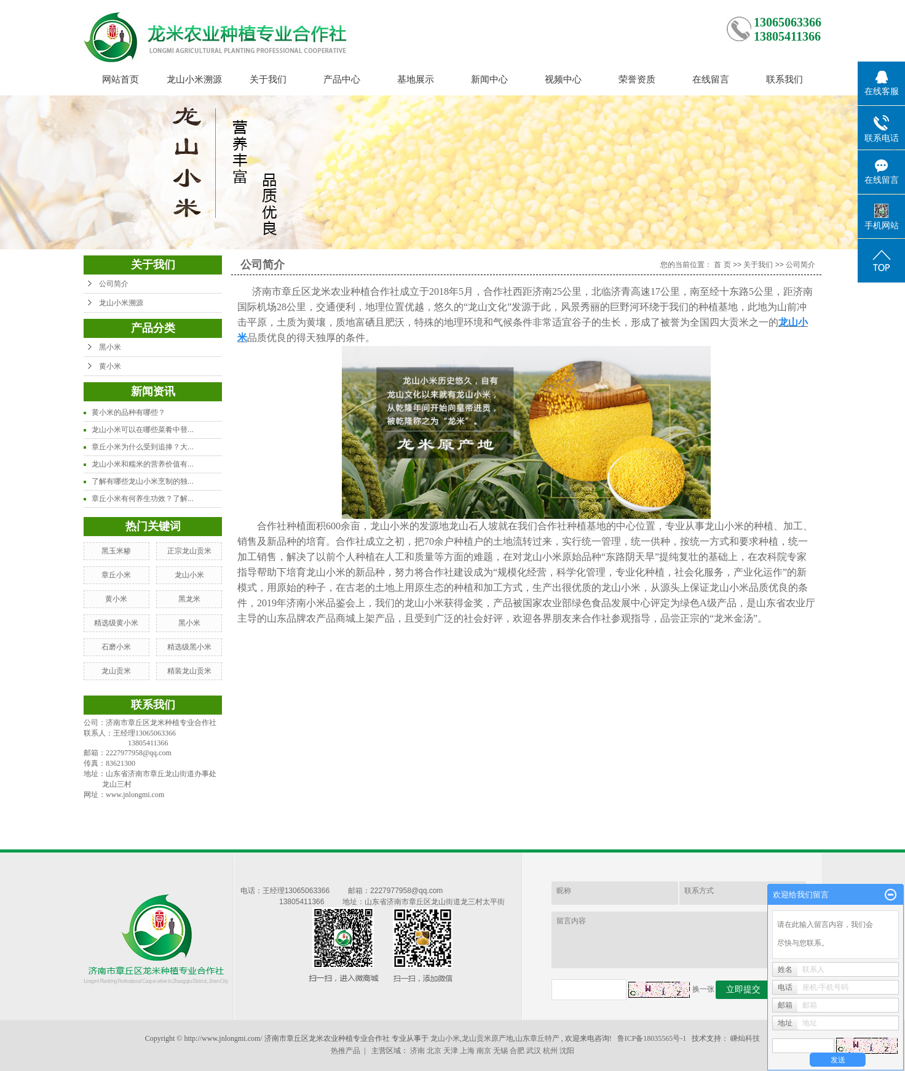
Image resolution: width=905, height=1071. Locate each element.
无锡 (500, 1050)
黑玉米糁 (116, 551)
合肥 (517, 1050)
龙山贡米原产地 (487, 1038)
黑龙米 (189, 599)
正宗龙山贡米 (189, 551)
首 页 (722, 264)
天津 (450, 1050)
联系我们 (784, 79)
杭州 (550, 1050)
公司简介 (113, 283)
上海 (467, 1050)
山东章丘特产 (537, 1038)
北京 (434, 1050)
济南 (417, 1050)
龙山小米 (189, 575)
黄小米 (110, 366)
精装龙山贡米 (189, 671)
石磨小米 (116, 647)
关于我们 (268, 79)
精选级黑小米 (189, 647)
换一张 (703, 989)
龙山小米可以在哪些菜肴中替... (143, 429)
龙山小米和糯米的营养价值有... (143, 464)
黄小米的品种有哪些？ (128, 412)
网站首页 (120, 79)
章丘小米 (116, 575)
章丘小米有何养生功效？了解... (143, 498)
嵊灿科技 (745, 1038)
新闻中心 (489, 79)
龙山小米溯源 (194, 79)
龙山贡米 (116, 671)
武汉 (533, 1050)
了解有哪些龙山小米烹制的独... (143, 481)
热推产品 (345, 1050)
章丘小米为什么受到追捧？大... (143, 447)
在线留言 (710, 79)
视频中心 (563, 79)
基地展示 (415, 79)
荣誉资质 (636, 79)
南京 (483, 1050)
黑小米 (110, 347)
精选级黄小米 (116, 623)
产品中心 (341, 79)
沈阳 (566, 1050)
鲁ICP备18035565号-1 (652, 1038)
